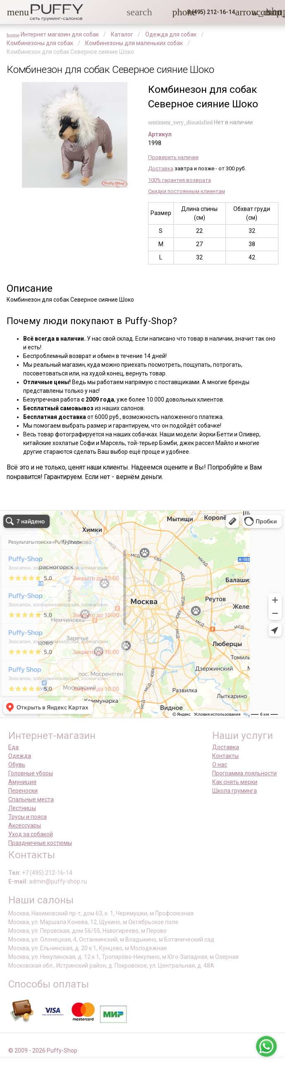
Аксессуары (24, 825)
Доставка (160, 168)
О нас (219, 764)
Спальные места (31, 799)
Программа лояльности (244, 773)
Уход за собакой (30, 834)
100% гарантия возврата (179, 180)
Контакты (225, 756)
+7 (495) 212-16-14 (47, 872)
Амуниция (22, 782)
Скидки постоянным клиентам (186, 191)
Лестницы (22, 808)
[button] (12, 12)
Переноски (23, 790)
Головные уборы (30, 773)
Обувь (16, 764)
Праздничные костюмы (40, 843)
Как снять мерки (234, 782)
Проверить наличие (173, 157)
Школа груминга (234, 790)
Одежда (19, 756)
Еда (13, 747)
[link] (256, 12)
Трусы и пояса (27, 816)
